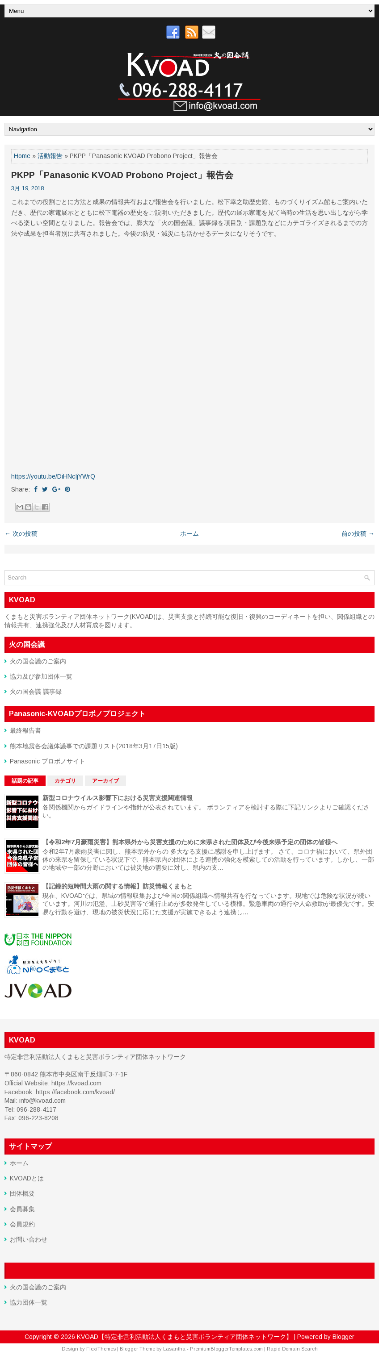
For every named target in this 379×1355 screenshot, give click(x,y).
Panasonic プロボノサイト (47, 761)
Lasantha (174, 1348)
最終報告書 (25, 730)
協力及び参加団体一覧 (41, 676)
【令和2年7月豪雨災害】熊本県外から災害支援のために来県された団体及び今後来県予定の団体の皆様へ (189, 842)
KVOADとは (27, 1178)
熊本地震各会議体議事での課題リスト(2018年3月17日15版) (94, 746)
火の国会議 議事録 (36, 691)
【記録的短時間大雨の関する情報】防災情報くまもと (117, 886)
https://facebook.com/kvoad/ (75, 1092)
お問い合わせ (28, 1239)
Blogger (343, 1336)
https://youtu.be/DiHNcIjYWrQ (53, 476)
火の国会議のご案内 (38, 661)
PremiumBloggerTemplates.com (226, 1348)
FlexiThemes (101, 1348)
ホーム (189, 533)
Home (22, 155)
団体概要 (22, 1193)
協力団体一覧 (28, 1302)
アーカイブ (105, 781)
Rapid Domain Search (292, 1348)
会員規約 (22, 1224)
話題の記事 (25, 781)
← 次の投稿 (21, 533)
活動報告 (50, 155)
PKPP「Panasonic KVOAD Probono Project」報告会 (122, 175)
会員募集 (22, 1209)
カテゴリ (65, 781)
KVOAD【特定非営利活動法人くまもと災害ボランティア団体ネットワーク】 (184, 1336)
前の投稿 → (358, 533)
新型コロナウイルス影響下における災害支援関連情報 (117, 797)
